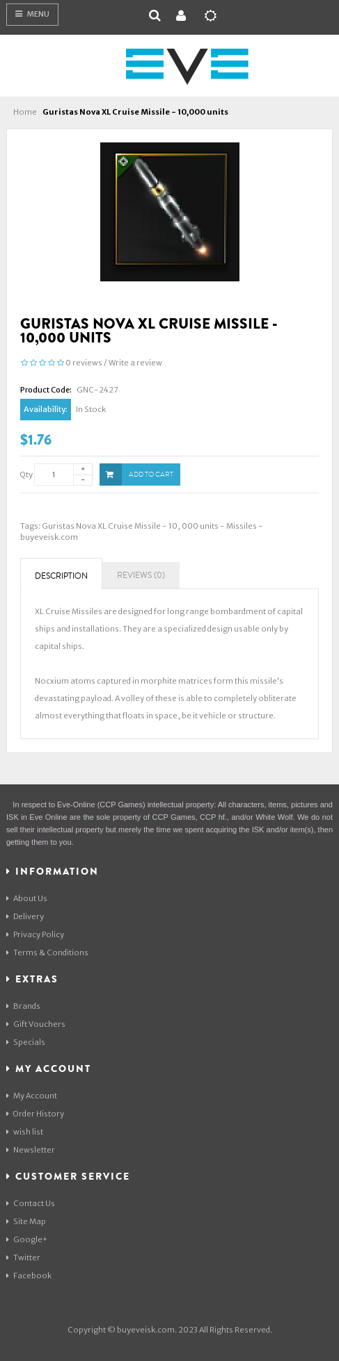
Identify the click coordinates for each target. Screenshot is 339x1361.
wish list (24, 1132)
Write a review (135, 363)
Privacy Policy (35, 934)
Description (61, 576)
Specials (25, 1042)
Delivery (25, 916)
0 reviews (83, 363)
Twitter (23, 1257)
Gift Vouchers (35, 1024)
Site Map (26, 1221)
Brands (23, 1006)
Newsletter (30, 1150)
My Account (31, 1095)
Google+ (26, 1239)
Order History (35, 1114)
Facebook (29, 1275)
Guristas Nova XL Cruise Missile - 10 (110, 526)
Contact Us (30, 1203)
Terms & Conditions (47, 952)
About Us (26, 898)
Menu (32, 14)
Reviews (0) (141, 575)
